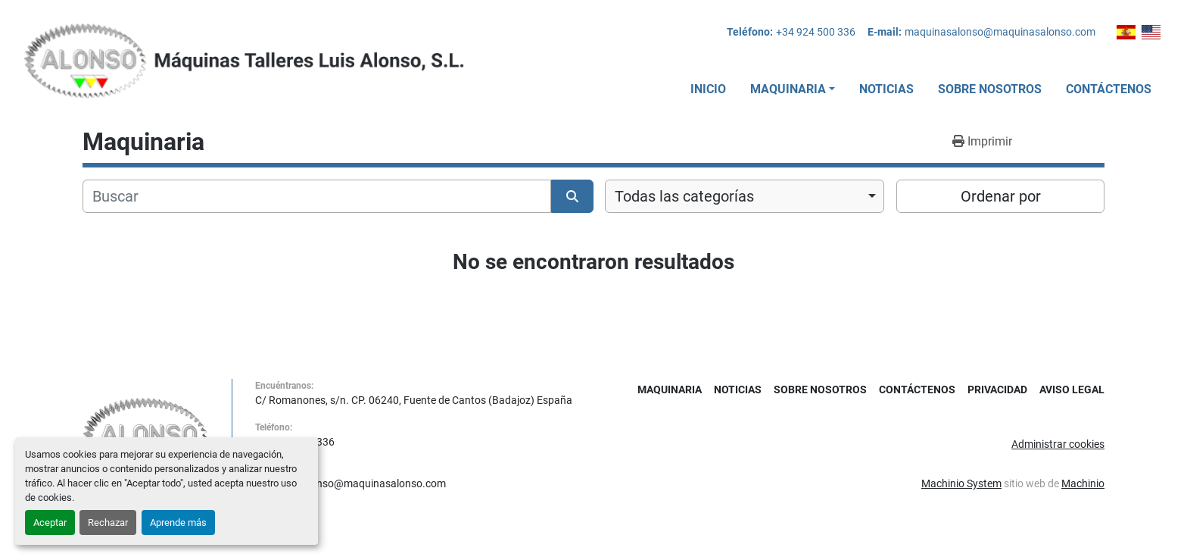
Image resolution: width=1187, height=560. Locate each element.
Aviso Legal (1071, 389)
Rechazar (108, 522)
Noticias (886, 89)
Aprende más (178, 522)
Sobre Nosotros (990, 89)
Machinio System (961, 483)
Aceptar (50, 522)
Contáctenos (1108, 89)
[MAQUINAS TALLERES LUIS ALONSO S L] (146, 434)
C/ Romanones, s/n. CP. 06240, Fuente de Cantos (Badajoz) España (413, 400)
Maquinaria (788, 89)
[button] (792, 89)
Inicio (708, 89)
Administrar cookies (1057, 444)
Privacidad (997, 389)
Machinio (1082, 483)
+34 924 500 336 (815, 32)
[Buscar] (317, 196)
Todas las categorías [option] (684, 196)
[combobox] (744, 196)
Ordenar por (1001, 196)
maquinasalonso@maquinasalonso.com (1000, 32)
